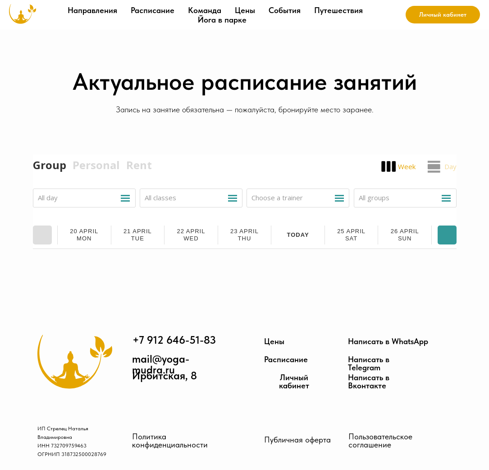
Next (447, 235)
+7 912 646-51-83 (174, 340)
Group (49, 164)
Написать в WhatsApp (388, 341)
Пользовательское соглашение (380, 441)
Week (407, 166)
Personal (96, 164)
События (285, 10)
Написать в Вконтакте (368, 381)
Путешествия (338, 10)
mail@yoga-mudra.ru (160, 364)
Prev (42, 235)
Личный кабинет (294, 381)
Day (450, 166)
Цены (245, 10)
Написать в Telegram (368, 363)
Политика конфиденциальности (170, 441)
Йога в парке (222, 19)
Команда (204, 10)
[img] (74, 362)
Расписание (152, 10)
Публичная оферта (297, 439)
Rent (139, 164)
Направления (92, 10)
